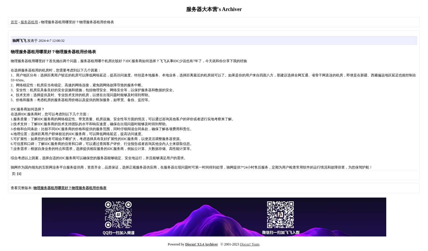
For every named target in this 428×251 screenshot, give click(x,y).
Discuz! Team (250, 244)
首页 (14, 22)
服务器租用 (29, 22)
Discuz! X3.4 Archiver (201, 244)
